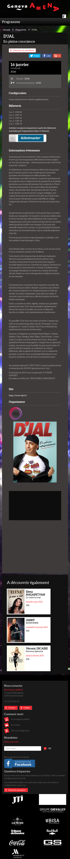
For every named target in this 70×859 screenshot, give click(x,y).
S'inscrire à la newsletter (23, 50)
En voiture (15, 725)
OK (49, 748)
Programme (11, 22)
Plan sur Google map (20, 730)
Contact (11, 707)
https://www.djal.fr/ (18, 395)
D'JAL (34, 29)
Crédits (26, 707)
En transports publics (20, 719)
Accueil (6, 29)
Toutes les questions (16, 790)
